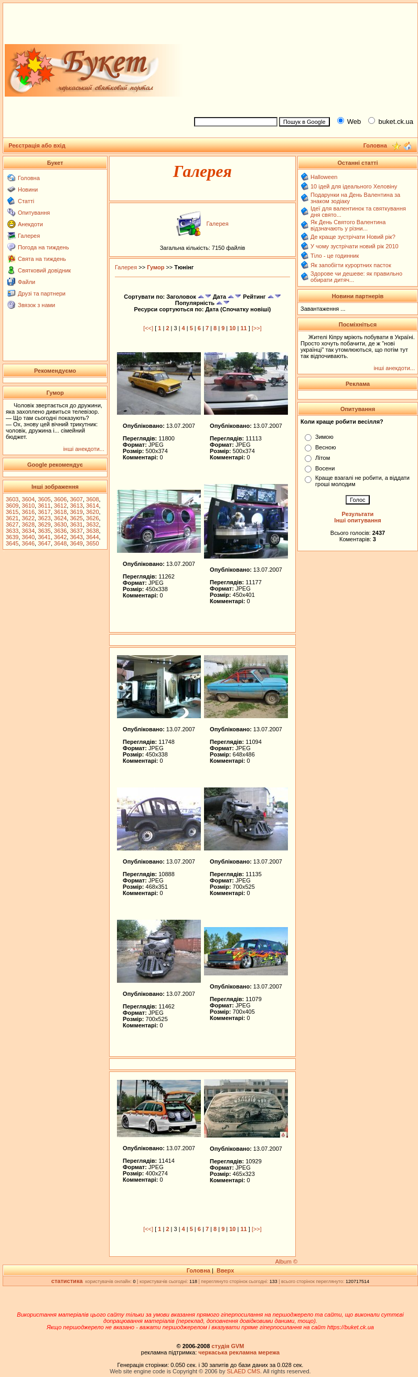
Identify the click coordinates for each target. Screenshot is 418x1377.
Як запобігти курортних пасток (350, 265)
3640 (28, 537)
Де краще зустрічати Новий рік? (352, 237)
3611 (44, 505)
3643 (76, 537)
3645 (12, 543)
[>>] (257, 328)
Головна (29, 178)
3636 (60, 531)
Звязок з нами (36, 305)
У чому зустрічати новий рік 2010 (354, 246)
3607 (76, 499)
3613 (76, 505)
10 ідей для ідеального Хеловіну (353, 186)
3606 (60, 499)
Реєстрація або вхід (37, 145)
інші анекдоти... (83, 449)
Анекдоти (30, 224)
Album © (286, 1261)
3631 (76, 524)
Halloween (323, 177)
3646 (28, 543)
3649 (76, 543)
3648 (60, 543)
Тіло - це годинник (334, 256)
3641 (44, 537)
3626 (92, 518)
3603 (12, 499)
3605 (44, 499)
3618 (60, 512)
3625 (76, 518)
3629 (44, 524)
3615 (12, 512)
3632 (92, 524)
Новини (28, 189)
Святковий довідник (44, 270)
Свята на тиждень (42, 259)
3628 (28, 524)
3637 (76, 531)
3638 (92, 531)
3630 (60, 524)
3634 (28, 531)
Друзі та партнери (42, 293)
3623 (44, 518)
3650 (92, 543)
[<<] (148, 328)
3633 (12, 531)
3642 (60, 537)
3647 (44, 543)
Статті (26, 201)
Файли (26, 282)
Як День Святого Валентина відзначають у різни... (347, 225)
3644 (92, 537)
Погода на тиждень (43, 247)
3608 (92, 499)
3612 (60, 505)
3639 (12, 537)
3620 (92, 512)
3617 (44, 512)
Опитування (34, 212)
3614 (92, 505)
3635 (44, 531)
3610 (28, 505)
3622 (28, 518)
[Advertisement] (301, 58)
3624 (60, 518)
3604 (28, 499)
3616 (28, 512)
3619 (76, 512)
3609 (12, 505)
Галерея (29, 236)
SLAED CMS (243, 1371)
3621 (12, 518)
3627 (12, 524)
